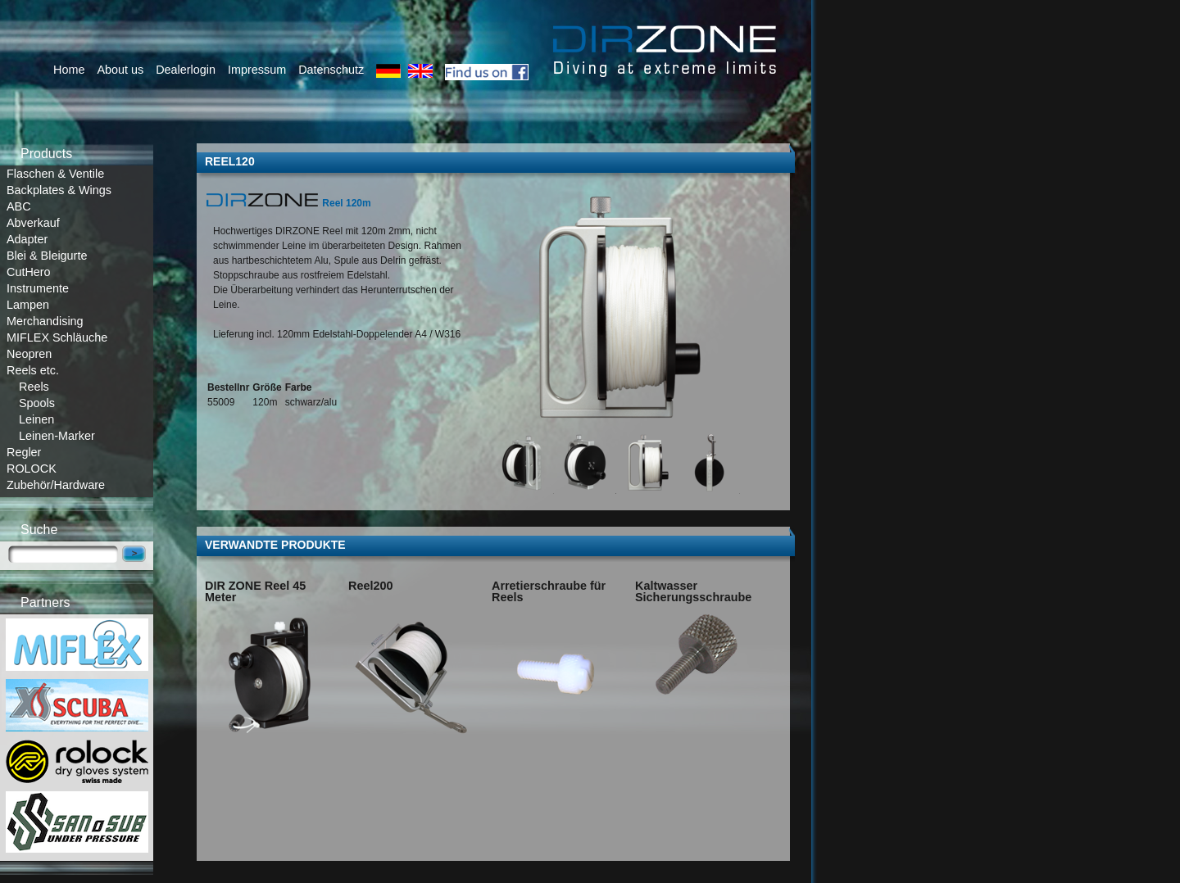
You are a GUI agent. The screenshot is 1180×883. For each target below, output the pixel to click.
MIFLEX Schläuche (57, 337)
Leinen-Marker (57, 435)
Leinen (36, 419)
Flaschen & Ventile (55, 173)
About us (120, 69)
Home (68, 69)
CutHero (29, 271)
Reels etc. (33, 370)
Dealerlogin (186, 69)
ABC (19, 206)
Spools (37, 403)
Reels (34, 386)
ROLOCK (32, 468)
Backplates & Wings (59, 190)
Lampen (28, 304)
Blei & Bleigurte (47, 255)
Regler (24, 452)
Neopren (29, 353)
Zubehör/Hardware (56, 484)
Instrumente (38, 288)
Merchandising (45, 321)
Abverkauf (33, 222)
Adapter (27, 239)
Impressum (257, 69)
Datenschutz (331, 69)
